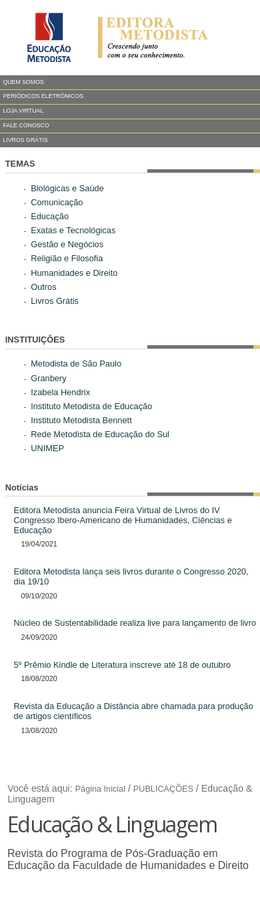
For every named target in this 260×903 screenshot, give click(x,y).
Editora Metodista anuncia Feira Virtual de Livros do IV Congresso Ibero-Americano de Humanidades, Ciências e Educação (123, 520)
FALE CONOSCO (26, 125)
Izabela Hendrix (60, 392)
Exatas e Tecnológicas (73, 230)
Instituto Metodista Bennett (81, 420)
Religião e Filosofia (67, 258)
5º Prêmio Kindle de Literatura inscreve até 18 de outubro (122, 665)
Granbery (48, 378)
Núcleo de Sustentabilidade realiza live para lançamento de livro (135, 623)
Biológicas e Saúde (67, 188)
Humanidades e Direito (74, 273)
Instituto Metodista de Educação (91, 406)
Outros (43, 287)
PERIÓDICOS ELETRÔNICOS (43, 96)
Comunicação (57, 202)
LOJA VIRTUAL (23, 110)
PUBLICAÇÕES (163, 789)
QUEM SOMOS (23, 82)
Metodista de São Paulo (76, 364)
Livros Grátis (55, 301)
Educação (50, 216)
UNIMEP (47, 448)
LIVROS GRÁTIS (25, 140)
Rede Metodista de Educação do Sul (100, 434)
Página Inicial (100, 789)
